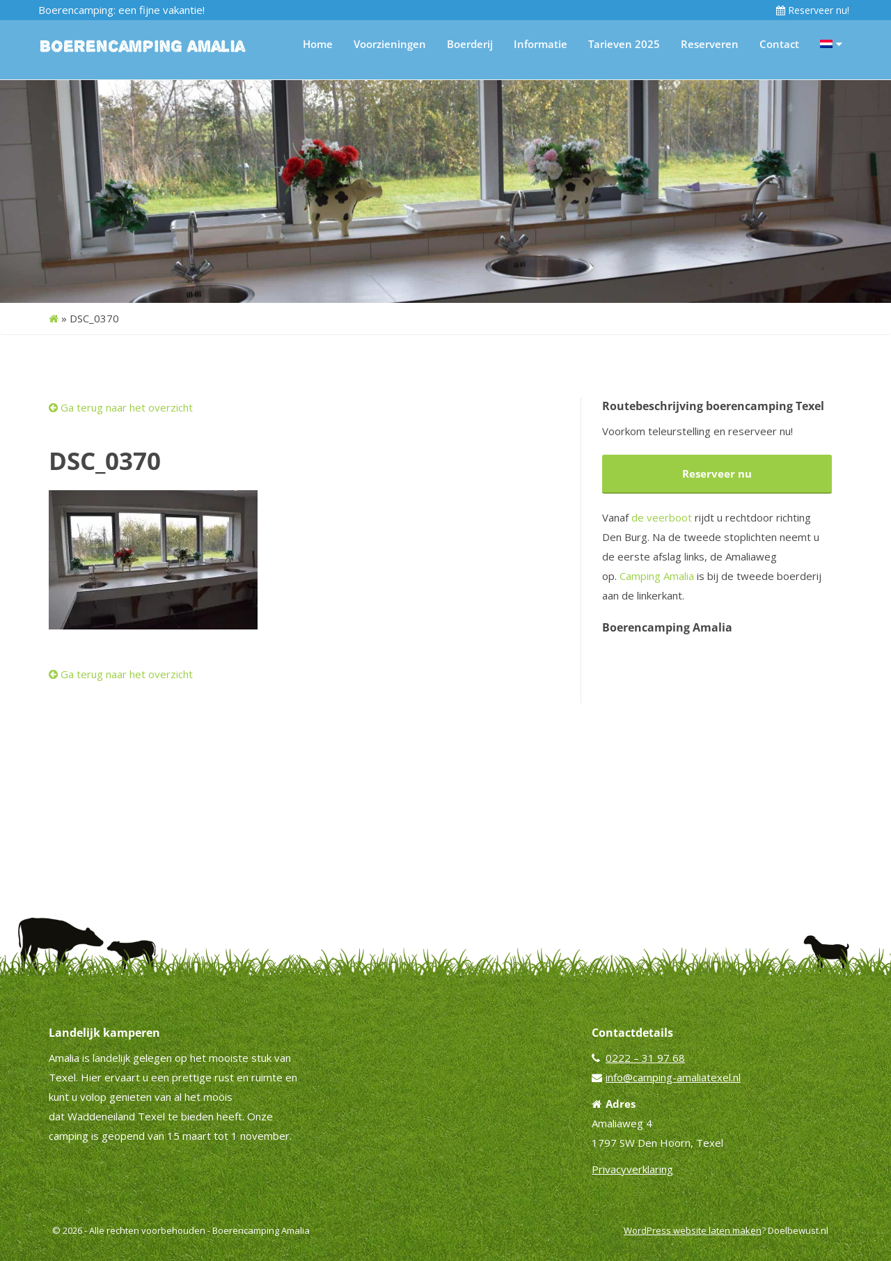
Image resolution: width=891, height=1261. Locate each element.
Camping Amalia (657, 576)
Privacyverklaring (632, 1169)
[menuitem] (831, 44)
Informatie (540, 44)
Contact (779, 44)
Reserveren (710, 44)
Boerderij (470, 44)
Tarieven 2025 (624, 44)
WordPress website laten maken (693, 1230)
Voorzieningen (390, 44)
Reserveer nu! (812, 10)
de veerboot (661, 517)
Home (318, 44)
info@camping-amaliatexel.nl (673, 1077)
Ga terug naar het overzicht (121, 407)
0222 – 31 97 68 (645, 1058)
